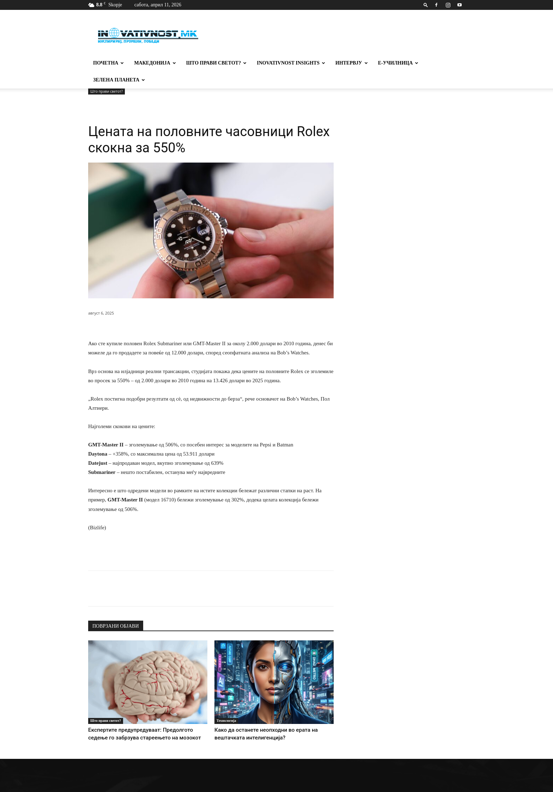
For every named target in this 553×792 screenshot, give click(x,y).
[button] (425, 4)
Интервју (351, 63)
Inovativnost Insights (291, 63)
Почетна (108, 63)
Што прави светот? (216, 63)
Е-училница (398, 63)
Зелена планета (119, 80)
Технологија (226, 704)
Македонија (155, 63)
